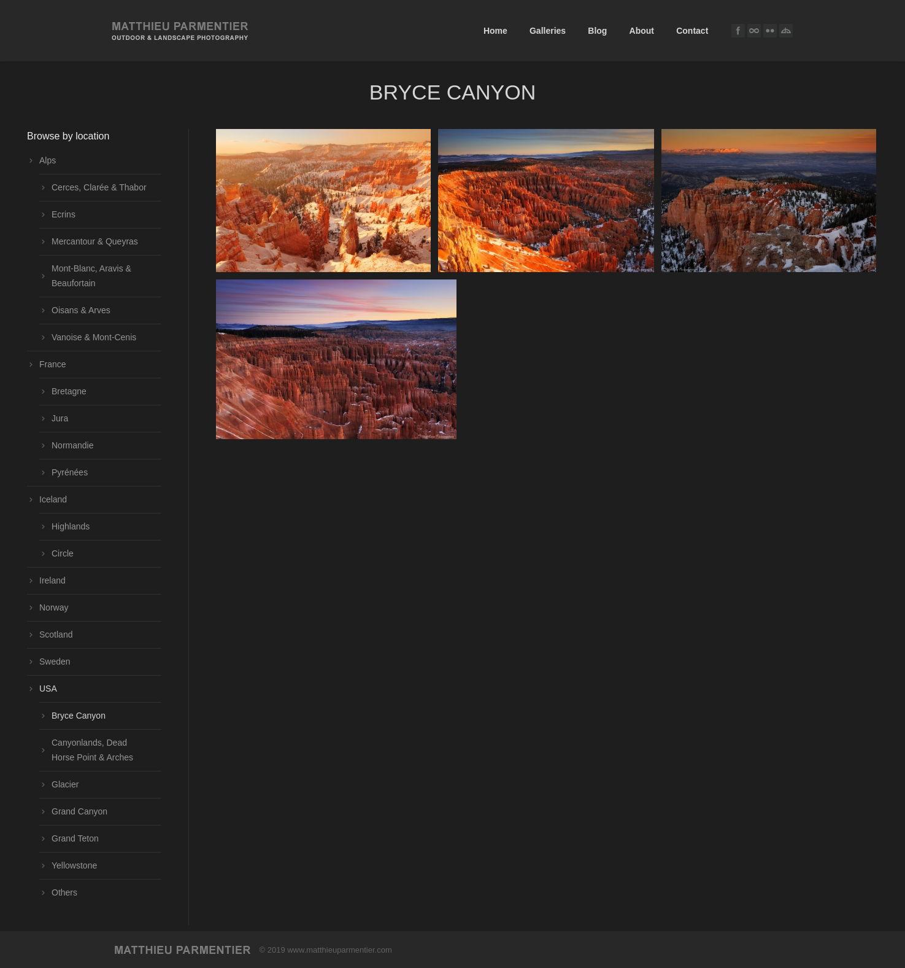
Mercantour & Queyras (95, 241)
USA (48, 688)
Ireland (52, 580)
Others (64, 892)
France (52, 364)
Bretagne (69, 391)
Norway (53, 607)
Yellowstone (74, 865)
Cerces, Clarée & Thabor (99, 187)
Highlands (71, 526)
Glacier (65, 784)
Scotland (55, 634)
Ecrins (63, 214)
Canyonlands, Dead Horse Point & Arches (92, 750)
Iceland (53, 499)
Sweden (55, 661)
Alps (47, 160)
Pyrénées (70, 472)
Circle (63, 553)
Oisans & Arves (81, 310)
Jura (60, 418)
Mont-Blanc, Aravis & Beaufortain (91, 275)
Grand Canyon (79, 811)
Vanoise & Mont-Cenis (94, 337)
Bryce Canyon (79, 715)
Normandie (72, 445)
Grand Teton (75, 838)
